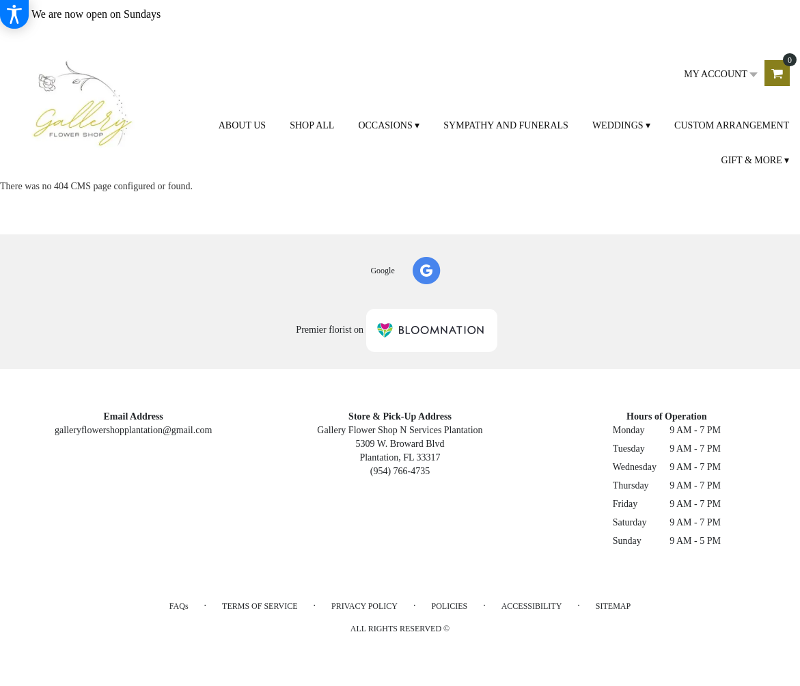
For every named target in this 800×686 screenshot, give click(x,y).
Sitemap (613, 606)
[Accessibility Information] (14, 14)
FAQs (179, 606)
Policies (450, 606)
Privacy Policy (364, 606)
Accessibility (531, 606)
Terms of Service (259, 606)
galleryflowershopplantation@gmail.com (133, 430)
